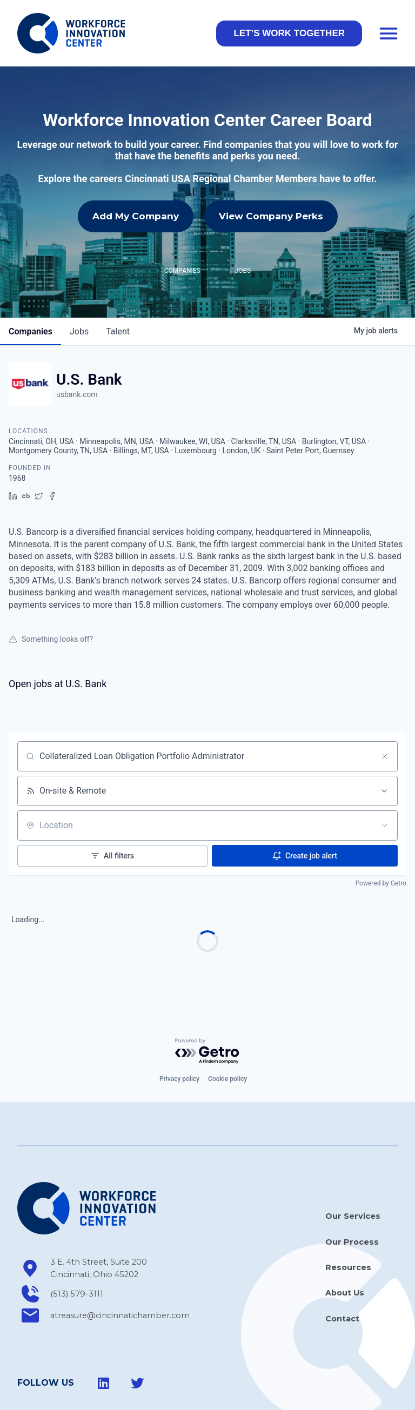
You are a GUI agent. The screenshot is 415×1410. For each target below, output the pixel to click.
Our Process (352, 1194)
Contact (342, 1270)
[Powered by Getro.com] (207, 1003)
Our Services (352, 1168)
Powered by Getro (381, 835)
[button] (289, 33)
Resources (348, 1219)
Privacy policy (179, 1031)
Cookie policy (227, 1031)
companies (30, 283)
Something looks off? (51, 591)
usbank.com (77, 346)
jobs (79, 283)
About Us (344, 1245)
